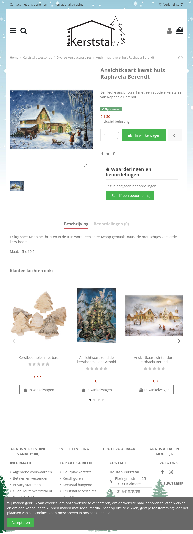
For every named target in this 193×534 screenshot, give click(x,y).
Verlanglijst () (171, 4)
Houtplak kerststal (78, 472)
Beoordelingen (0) (111, 224)
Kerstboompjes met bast (39, 357)
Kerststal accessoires (80, 491)
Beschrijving (76, 224)
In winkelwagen (144, 135)
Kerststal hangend (77, 484)
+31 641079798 (127, 491)
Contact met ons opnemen (29, 4)
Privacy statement (27, 484)
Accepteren (21, 522)
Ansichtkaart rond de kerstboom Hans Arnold (96, 359)
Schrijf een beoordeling (131, 195)
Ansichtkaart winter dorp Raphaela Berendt (154, 359)
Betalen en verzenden (31, 478)
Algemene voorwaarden (32, 472)
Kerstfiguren (73, 478)
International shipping (68, 4)
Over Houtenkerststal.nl (32, 491)
